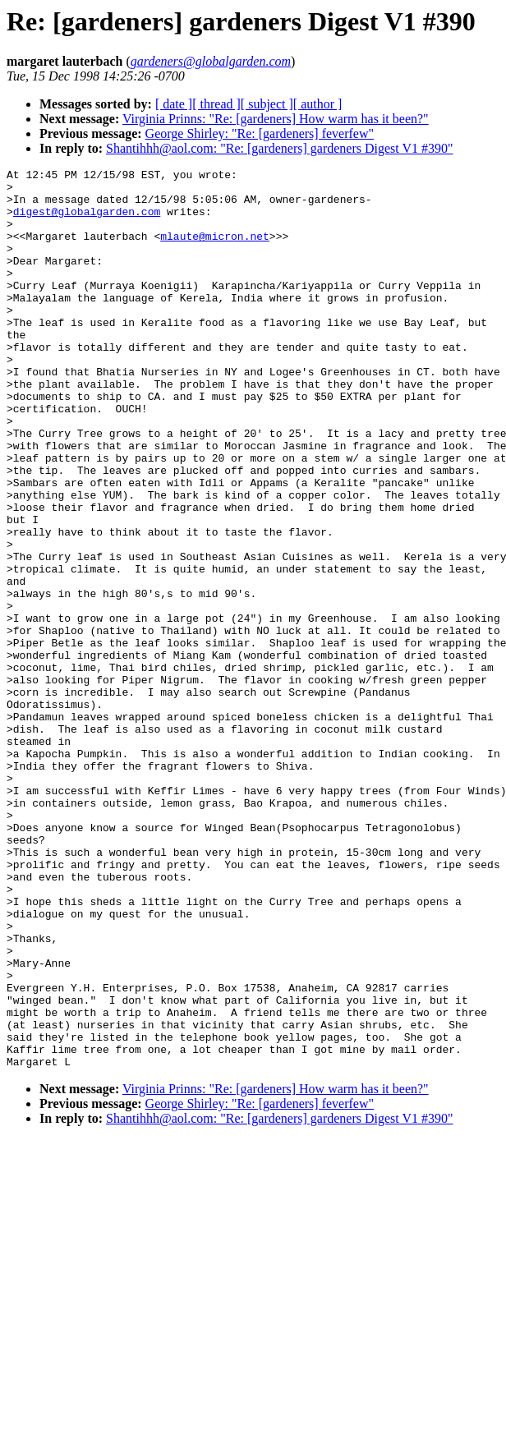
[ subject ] (267, 104)
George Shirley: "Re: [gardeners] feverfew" (259, 133)
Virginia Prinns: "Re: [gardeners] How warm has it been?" (275, 119)
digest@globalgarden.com (86, 221)
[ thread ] (216, 104)
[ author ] (318, 104)
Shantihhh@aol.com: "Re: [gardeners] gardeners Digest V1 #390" (279, 148)
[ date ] (173, 104)
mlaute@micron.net (214, 250)
